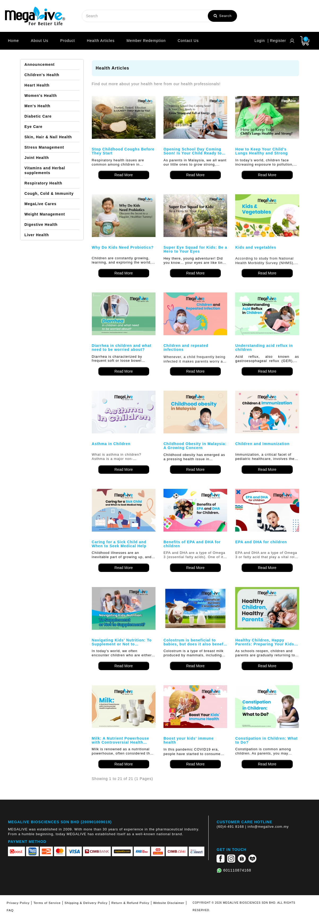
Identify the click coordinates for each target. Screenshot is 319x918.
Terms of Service (47, 902)
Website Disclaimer (168, 902)
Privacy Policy (18, 902)
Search (223, 16)
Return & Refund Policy (130, 902)
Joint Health (36, 158)
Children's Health (41, 75)
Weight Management (44, 214)
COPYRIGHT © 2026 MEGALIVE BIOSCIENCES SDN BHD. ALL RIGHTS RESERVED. (244, 906)
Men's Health (37, 106)
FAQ (10, 910)
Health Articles (100, 40)
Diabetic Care (37, 116)
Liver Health (36, 235)
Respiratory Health (43, 183)
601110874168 (237, 870)
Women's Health (40, 95)
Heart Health (36, 85)
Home (13, 40)
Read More (123, 175)
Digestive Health (41, 224)
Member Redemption (146, 40)
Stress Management (44, 147)
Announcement (39, 64)
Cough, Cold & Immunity (49, 193)
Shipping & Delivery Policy (85, 902)
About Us (39, 40)
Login (260, 40)
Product (67, 40)
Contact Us (188, 40)
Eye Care (33, 126)
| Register (277, 40)
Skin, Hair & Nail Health (48, 137)
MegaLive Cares (40, 204)
